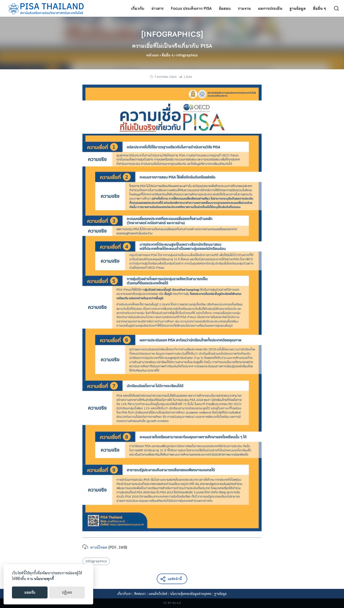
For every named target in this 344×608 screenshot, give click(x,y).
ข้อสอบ (225, 8)
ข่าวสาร (157, 8)
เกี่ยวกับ (137, 8)
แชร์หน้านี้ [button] (171, 579)
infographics (96, 561)
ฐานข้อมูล (298, 8)
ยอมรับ (29, 592)
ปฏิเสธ (67, 592)
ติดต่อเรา (140, 593)
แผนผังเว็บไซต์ (158, 593)
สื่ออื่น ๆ (319, 8)
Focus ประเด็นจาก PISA (191, 8)
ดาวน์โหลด (94, 547)
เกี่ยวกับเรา (124, 593)
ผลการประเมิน (270, 8)
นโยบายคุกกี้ (44, 579)
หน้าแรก (152, 55)
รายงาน (244, 8)
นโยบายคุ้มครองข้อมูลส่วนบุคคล (190, 593)
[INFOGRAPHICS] (172, 39)
